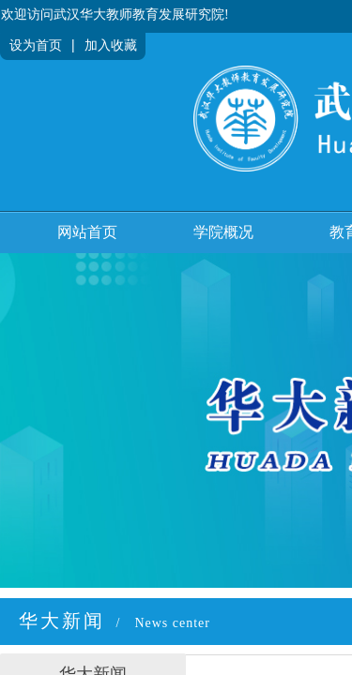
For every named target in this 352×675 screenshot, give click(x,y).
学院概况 (223, 232)
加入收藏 (110, 45)
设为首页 (35, 45)
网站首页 (87, 232)
